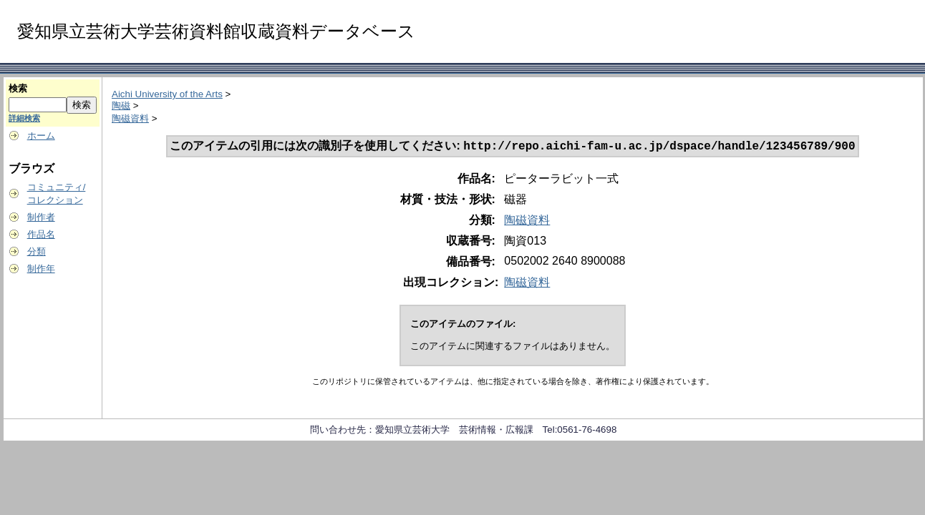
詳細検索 (24, 118)
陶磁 (121, 105)
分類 (36, 251)
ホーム (41, 135)
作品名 (41, 234)
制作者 (41, 217)
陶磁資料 (130, 118)
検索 (18, 88)
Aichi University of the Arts (167, 94)
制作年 (41, 268)
